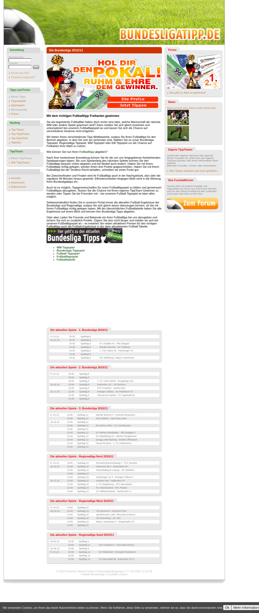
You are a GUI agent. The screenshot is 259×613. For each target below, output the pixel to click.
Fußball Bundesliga (92, 574)
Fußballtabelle (66, 259)
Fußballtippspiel (67, 256)
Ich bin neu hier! (20, 73)
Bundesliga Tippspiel (70, 250)
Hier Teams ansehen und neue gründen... (194, 171)
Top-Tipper (17, 129)
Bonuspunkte (19, 109)
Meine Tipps (18, 96)
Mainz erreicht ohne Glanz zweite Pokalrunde (191, 108)
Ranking (15, 122)
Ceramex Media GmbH (80, 571)
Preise (15, 114)
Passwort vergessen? (23, 77)
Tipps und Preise (20, 90)
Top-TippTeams (20, 134)
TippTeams (16, 151)
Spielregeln (18, 105)
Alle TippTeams (20, 162)
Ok (227, 607)
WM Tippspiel (66, 247)
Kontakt (15, 178)
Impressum (18, 182)
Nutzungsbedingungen (110, 571)
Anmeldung (17, 50)
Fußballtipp (86, 151)
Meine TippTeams (21, 158)
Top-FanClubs (19, 138)
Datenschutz (18, 186)
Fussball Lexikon (117, 574)
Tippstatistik (18, 101)
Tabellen (16, 142)
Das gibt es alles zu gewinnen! (187, 92)
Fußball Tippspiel (68, 253)
